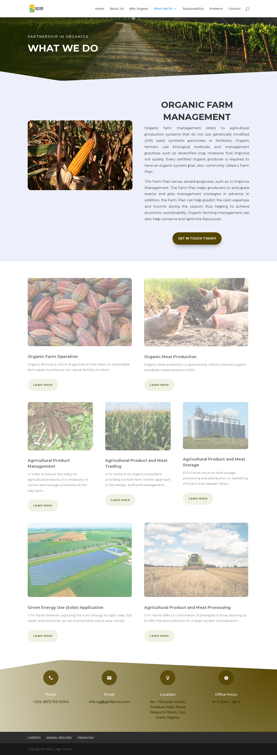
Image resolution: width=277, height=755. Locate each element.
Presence (216, 9)
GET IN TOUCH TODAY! (197, 238)
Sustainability (193, 9)
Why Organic (138, 9)
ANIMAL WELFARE (59, 738)
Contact (234, 9)
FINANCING (85, 738)
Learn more (42, 385)
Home (99, 9)
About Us (117, 9)
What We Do (163, 9)
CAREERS (34, 738)
